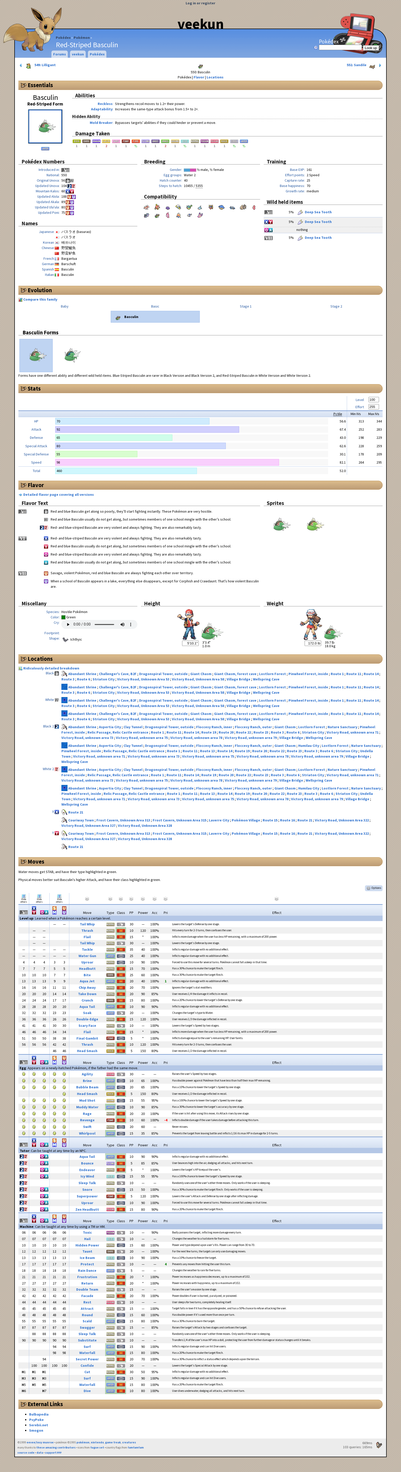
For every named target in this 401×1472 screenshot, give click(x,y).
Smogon (36, 1430)
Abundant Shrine (82, 674)
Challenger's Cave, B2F (118, 674)
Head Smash (87, 1051)
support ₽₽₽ (53, 1452)
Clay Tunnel (133, 727)
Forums (59, 54)
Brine (87, 1080)
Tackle (87, 949)
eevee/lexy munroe (40, 1442)
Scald (87, 1321)
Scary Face (87, 1025)
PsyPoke (36, 1419)
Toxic (87, 1232)
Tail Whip (87, 924)
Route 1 (337, 674)
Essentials (40, 85)
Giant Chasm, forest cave (235, 674)
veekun (200, 24)
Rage (87, 1113)
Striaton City (104, 679)
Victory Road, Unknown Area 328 (145, 825)
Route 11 (354, 674)
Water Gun (87, 955)
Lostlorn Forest (273, 674)
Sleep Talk (87, 1183)
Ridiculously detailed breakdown (51, 668)
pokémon (83, 1442)
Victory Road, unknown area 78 (196, 737)
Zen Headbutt (87, 1209)
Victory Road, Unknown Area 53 (143, 679)
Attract (87, 1308)
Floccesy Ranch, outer (254, 727)
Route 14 (371, 674)
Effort (359, 407)
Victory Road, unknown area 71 (353, 732)
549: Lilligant (37, 65)
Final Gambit (87, 1038)
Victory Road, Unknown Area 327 (88, 825)
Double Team (87, 1289)
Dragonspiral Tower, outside (163, 674)
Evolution (40, 290)
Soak (87, 1012)
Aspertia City (110, 727)
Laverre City (219, 820)
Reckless (105, 103)
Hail (87, 1239)
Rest (87, 1302)
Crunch (87, 1000)
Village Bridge (239, 679)
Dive (87, 1390)
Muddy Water (87, 1107)
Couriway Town (81, 820)
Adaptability (102, 109)
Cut (87, 1372)
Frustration (87, 1277)
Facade (87, 1295)
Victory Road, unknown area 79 (251, 737)
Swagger (87, 1327)
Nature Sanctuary (343, 727)
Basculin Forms (41, 332)
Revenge (87, 1120)
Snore (87, 1189)
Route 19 (209, 732)
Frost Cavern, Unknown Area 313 (123, 820)
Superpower (87, 1196)
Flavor (199, 77)
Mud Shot (87, 1100)
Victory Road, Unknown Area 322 (342, 820)
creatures (129, 1442)
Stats (34, 388)
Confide (87, 1365)
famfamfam (136, 1447)
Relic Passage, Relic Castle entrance (118, 732)
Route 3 (68, 679)
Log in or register (200, 3)
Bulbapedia (39, 1414)
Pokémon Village (246, 820)
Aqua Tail (87, 1006)
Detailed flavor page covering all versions (58, 494)
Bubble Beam (87, 1087)
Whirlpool (87, 1133)
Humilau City (309, 745)
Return (87, 1283)
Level (360, 400)
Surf (87, 1346)
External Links (45, 1404)
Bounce (87, 1163)
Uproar (87, 962)
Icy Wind (87, 1176)
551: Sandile (364, 65)
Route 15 (270, 820)
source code (26, 1452)
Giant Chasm (201, 674)
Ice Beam (87, 1257)
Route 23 (261, 732)
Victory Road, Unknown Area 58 (198, 679)
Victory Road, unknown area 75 (142, 737)
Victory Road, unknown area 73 (87, 737)
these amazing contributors (56, 1447)
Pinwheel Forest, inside (308, 674)
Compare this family (40, 299)
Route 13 (208, 751)
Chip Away (87, 987)
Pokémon (82, 37)
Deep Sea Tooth (314, 212)
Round (87, 1315)
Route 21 (75, 812)
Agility (87, 1074)
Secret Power (87, 1359)
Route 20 (226, 732)
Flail (87, 937)
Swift (87, 1126)
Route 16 (288, 820)
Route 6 (84, 679)
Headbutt (87, 968)
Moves (36, 861)
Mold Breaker (101, 122)
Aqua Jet (87, 981)
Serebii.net (38, 1425)
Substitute (87, 1340)
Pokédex (63, 37)
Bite (87, 975)
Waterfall (87, 1352)
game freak (113, 1442)
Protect (87, 1264)
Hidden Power (87, 1245)
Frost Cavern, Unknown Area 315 (180, 820)
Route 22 (244, 732)
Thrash (87, 930)
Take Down (87, 994)
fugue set (97, 1447)
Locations (215, 77)
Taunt (87, 1251)
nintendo (97, 1442)
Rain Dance (87, 1270)
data (40, 1452)
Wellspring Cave (266, 679)
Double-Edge (87, 1019)
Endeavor (87, 1170)
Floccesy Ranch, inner (214, 727)
